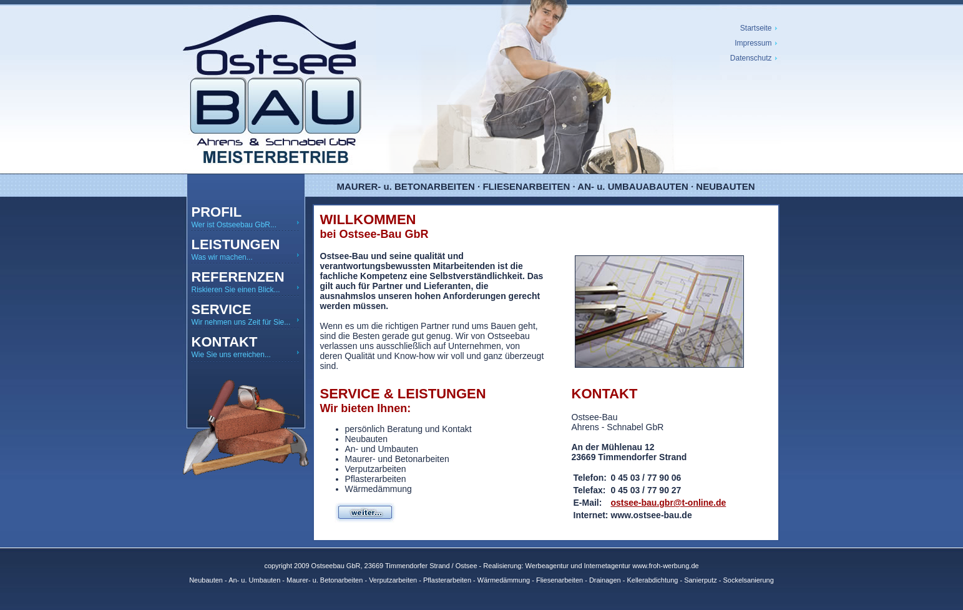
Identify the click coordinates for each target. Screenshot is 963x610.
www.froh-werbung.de (665, 565)
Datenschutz (751, 58)
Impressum (753, 43)
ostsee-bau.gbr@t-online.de (668, 503)
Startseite (756, 28)
